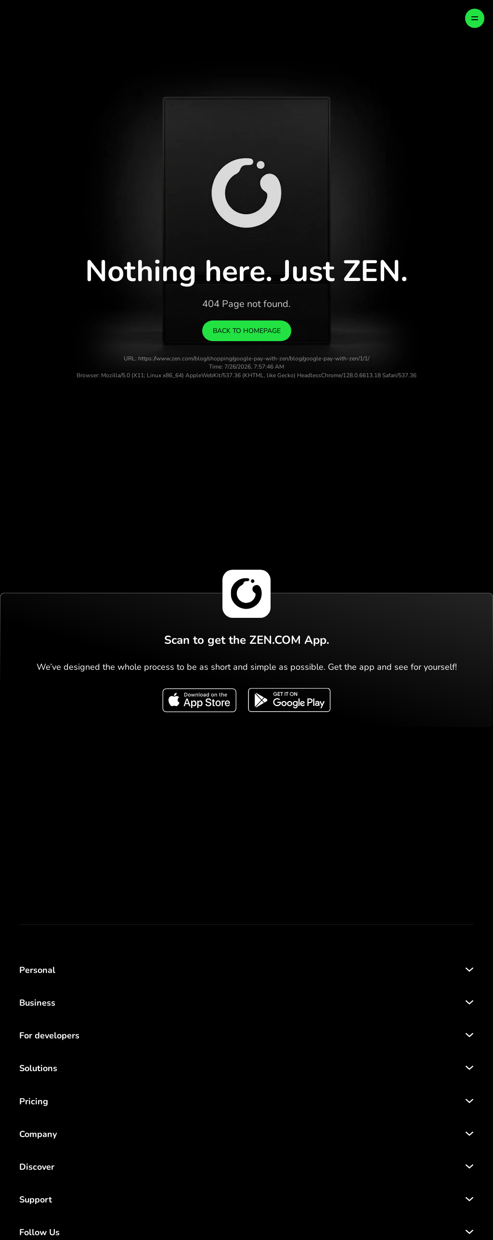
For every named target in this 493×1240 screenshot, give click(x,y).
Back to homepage (247, 330)
